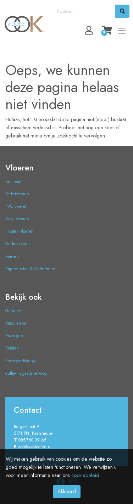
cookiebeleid (85, 475)
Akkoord (66, 491)
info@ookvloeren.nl (34, 447)
